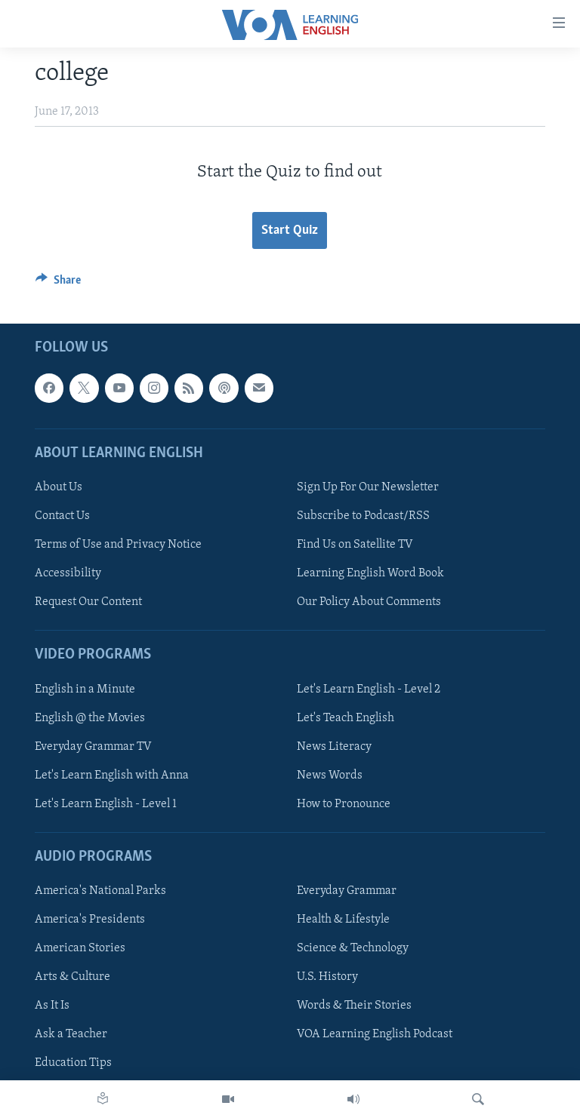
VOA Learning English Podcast (374, 1034)
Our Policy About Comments (369, 602)
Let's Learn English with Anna (112, 775)
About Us (58, 487)
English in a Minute (85, 689)
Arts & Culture (72, 977)
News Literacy (334, 746)
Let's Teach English (345, 717)
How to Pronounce (343, 803)
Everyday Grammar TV (93, 746)
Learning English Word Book (370, 573)
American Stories (80, 948)
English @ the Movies (90, 717)
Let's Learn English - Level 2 (368, 689)
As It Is (52, 1006)
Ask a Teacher (71, 1034)
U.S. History (327, 977)
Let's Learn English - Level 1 (106, 803)
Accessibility (68, 573)
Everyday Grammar (346, 891)
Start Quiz (289, 230)
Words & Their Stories (354, 1006)
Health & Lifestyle (343, 920)
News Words (329, 775)
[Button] (58, 283)
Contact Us (62, 516)
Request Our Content (88, 602)
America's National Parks (100, 891)
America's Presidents (90, 920)
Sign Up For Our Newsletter (368, 487)
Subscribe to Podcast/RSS (363, 516)
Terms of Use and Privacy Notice (118, 545)
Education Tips (73, 1063)
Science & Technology (353, 948)
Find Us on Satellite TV (355, 545)
